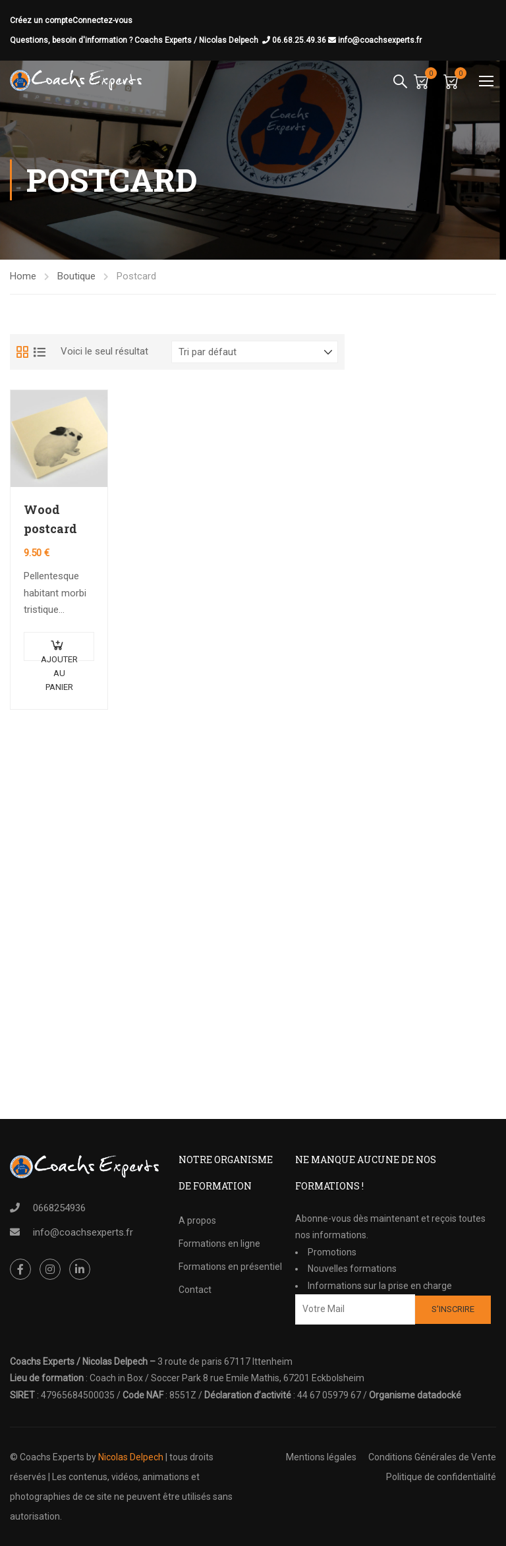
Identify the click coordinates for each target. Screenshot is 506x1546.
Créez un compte (41, 20)
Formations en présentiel (230, 1266)
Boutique (76, 276)
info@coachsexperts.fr (380, 40)
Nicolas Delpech (130, 1457)
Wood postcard (50, 518)
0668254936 (59, 1208)
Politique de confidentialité (441, 1477)
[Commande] (254, 352)
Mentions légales (321, 1457)
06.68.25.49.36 (305, 40)
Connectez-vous (102, 20)
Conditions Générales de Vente (432, 1457)
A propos (197, 1220)
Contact (195, 1289)
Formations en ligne (219, 1243)
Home (23, 276)
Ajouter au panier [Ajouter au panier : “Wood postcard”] (59, 657)
